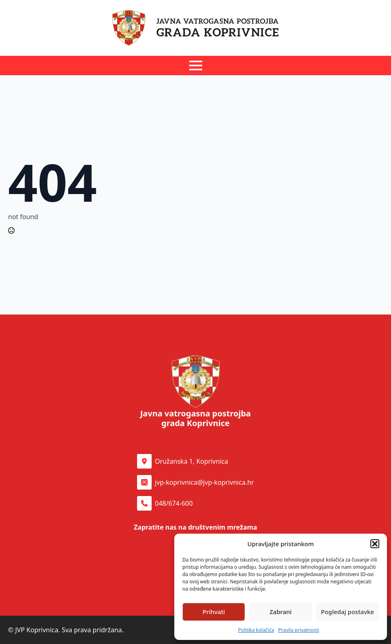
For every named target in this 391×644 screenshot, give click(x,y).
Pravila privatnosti (298, 630)
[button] (375, 544)
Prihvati (214, 612)
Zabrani (281, 612)
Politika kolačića (256, 630)
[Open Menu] (195, 65)
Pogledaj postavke (347, 612)
